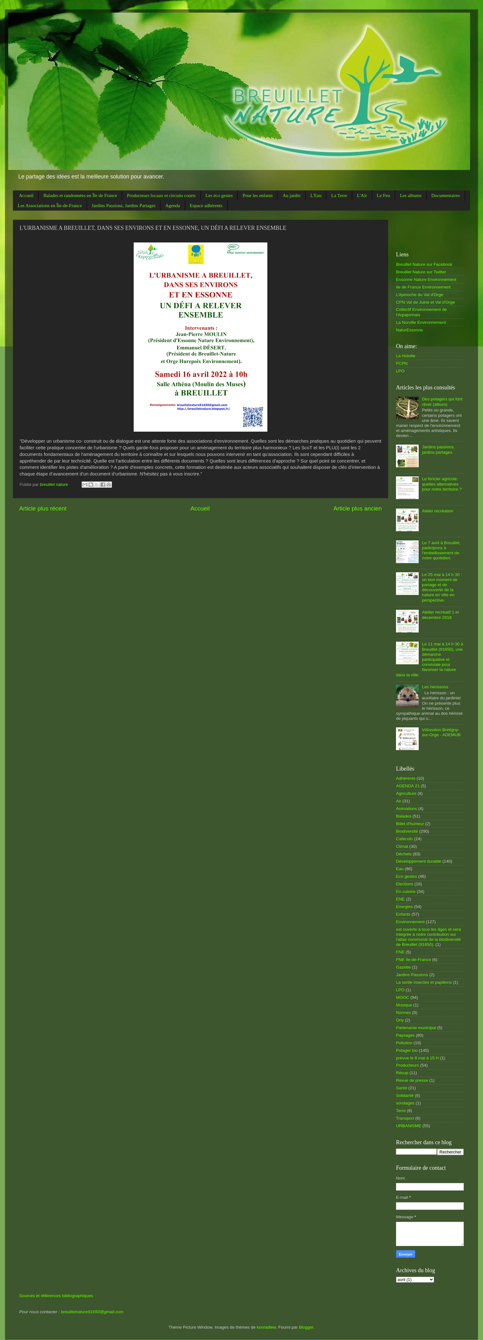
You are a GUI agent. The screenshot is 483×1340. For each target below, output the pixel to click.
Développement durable (418, 861)
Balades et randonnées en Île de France (80, 195)
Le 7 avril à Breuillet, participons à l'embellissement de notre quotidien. (441, 550)
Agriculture (406, 793)
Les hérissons (435, 687)
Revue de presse (412, 1080)
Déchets (404, 854)
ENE (400, 899)
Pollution (404, 1042)
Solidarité (405, 1095)
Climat (402, 846)
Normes (403, 1012)
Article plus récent (43, 508)
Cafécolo (404, 838)
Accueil (26, 195)
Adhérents (406, 778)
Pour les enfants (257, 195)
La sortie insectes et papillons (424, 982)
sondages (405, 1103)
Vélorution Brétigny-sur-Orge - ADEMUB (441, 732)
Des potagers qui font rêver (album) (442, 401)
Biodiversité (407, 831)
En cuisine (406, 891)
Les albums (411, 195)
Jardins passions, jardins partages (438, 449)
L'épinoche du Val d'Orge (419, 294)
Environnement (410, 921)
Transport (405, 1118)
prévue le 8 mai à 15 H (417, 1058)
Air (398, 801)
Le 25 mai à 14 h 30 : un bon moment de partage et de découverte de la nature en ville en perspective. (442, 587)
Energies (404, 906)
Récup (402, 1072)
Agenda (172, 205)
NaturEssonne (409, 330)
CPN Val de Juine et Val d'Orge (425, 302)
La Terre (339, 195)
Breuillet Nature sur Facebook (424, 264)
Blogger (306, 1327)
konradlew (266, 1327)
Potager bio (407, 1050)
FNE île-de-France (413, 959)
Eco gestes (406, 876)
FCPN (402, 363)
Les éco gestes (219, 195)
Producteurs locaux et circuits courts (161, 195)
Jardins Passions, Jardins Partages (124, 205)
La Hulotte (406, 355)
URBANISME (408, 1125)
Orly (400, 1020)
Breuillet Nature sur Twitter (421, 272)
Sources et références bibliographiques (56, 1295)
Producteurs (407, 1065)
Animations (406, 808)
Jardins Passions (412, 974)
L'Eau (315, 195)
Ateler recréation (437, 511)
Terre (401, 1110)
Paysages (405, 1035)
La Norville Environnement (421, 322)
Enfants (403, 914)
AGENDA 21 (408, 786)
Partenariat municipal (416, 1027)
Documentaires (445, 195)
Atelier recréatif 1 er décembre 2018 (440, 615)
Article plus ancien (358, 508)
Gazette (403, 967)
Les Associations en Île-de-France (50, 205)
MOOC (402, 997)
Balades (403, 816)
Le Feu (383, 195)
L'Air (362, 195)
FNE (400, 952)
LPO (400, 371)
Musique (404, 1005)
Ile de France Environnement (423, 287)
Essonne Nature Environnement (426, 279)
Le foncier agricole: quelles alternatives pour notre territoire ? (442, 483)
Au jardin (291, 195)
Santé (401, 1088)
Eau (400, 868)
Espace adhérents (206, 205)
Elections (404, 884)
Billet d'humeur (410, 823)
